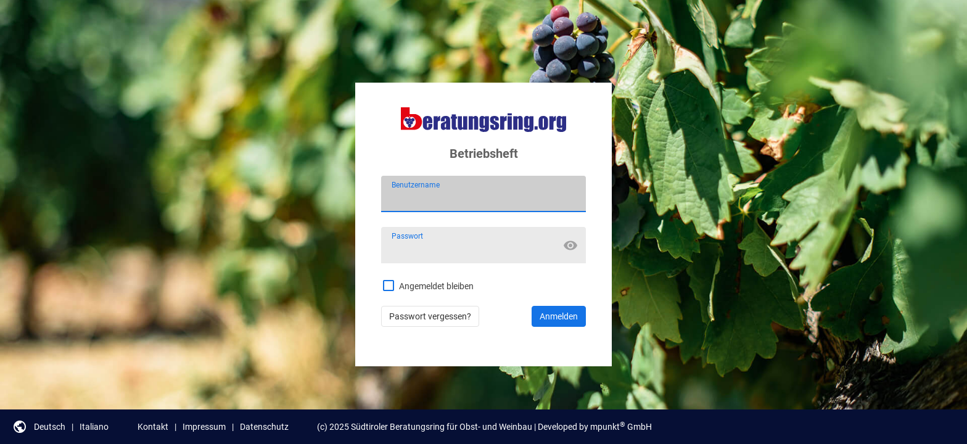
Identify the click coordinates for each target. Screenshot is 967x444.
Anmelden (559, 316)
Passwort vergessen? (430, 316)
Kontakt (153, 427)
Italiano (94, 427)
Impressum (204, 427)
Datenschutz (264, 427)
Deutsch (49, 427)
